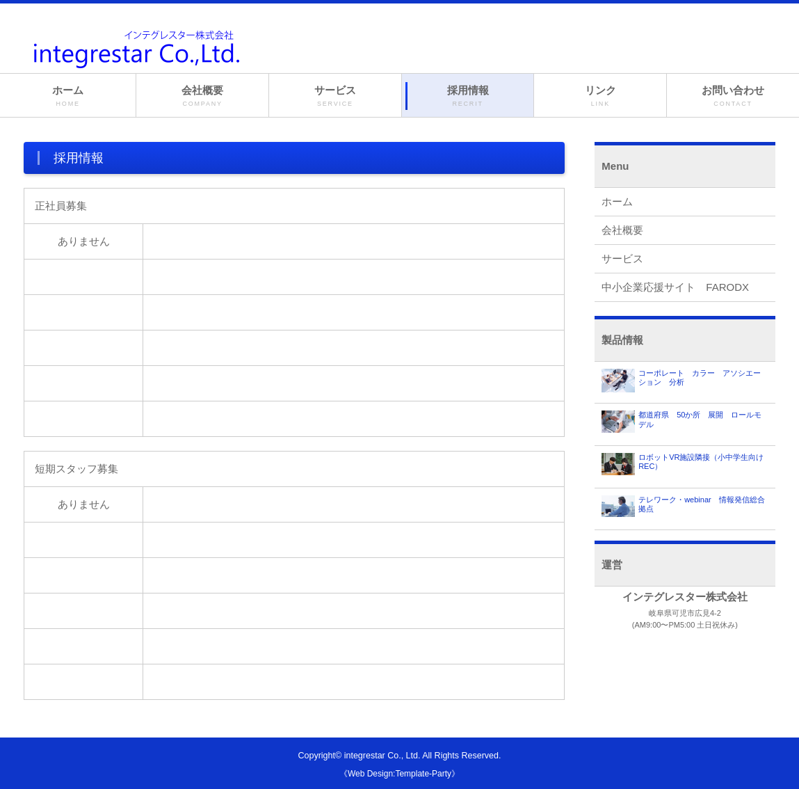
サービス (335, 96)
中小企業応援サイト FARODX (675, 287)
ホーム (68, 96)
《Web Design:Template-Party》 (399, 774)
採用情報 (468, 96)
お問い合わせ (733, 96)
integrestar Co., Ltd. (382, 755)
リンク (600, 96)
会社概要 (202, 96)
